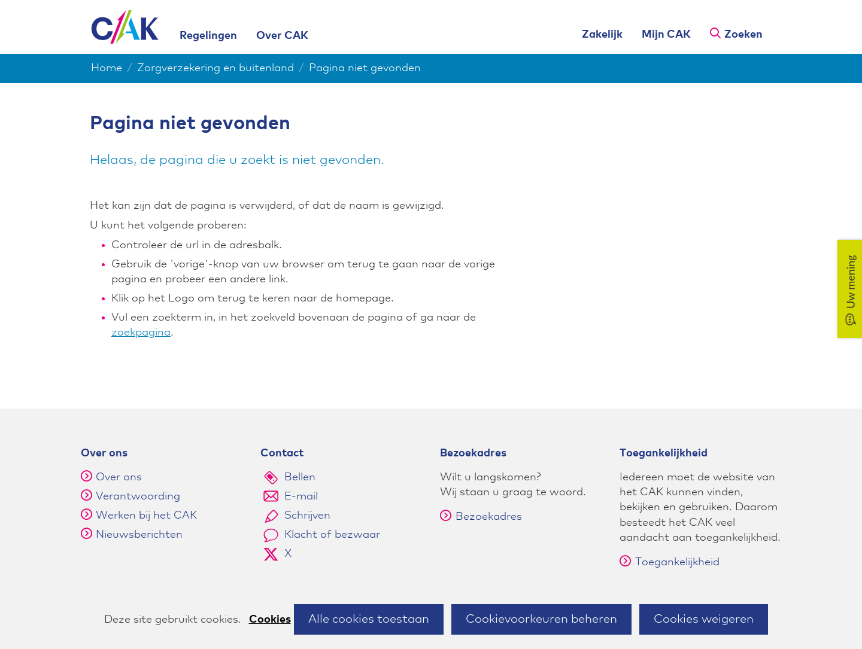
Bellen (299, 477)
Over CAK (282, 36)
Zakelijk (602, 34)
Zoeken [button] (743, 34)
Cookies (270, 619)
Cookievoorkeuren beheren (541, 619)
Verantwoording (138, 496)
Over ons (119, 477)
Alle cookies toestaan (368, 619)
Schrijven (307, 515)
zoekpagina (141, 332)
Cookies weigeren (704, 619)
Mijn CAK (666, 34)
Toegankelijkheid (670, 562)
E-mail (301, 496)
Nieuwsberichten (139, 534)
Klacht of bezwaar (332, 534)
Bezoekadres (481, 516)
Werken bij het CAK (146, 515)
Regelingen (208, 36)
